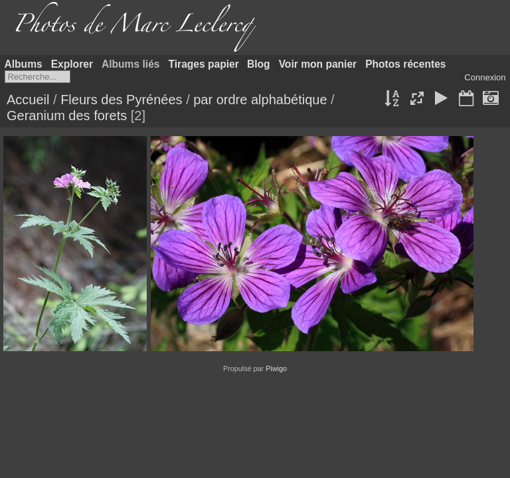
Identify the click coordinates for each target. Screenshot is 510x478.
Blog (258, 64)
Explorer (72, 64)
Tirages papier (204, 64)
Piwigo (276, 368)
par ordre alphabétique (260, 99)
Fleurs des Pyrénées (121, 99)
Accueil (28, 99)
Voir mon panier (318, 64)
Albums (23, 64)
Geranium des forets (67, 115)
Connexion (484, 77)
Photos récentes (405, 64)
